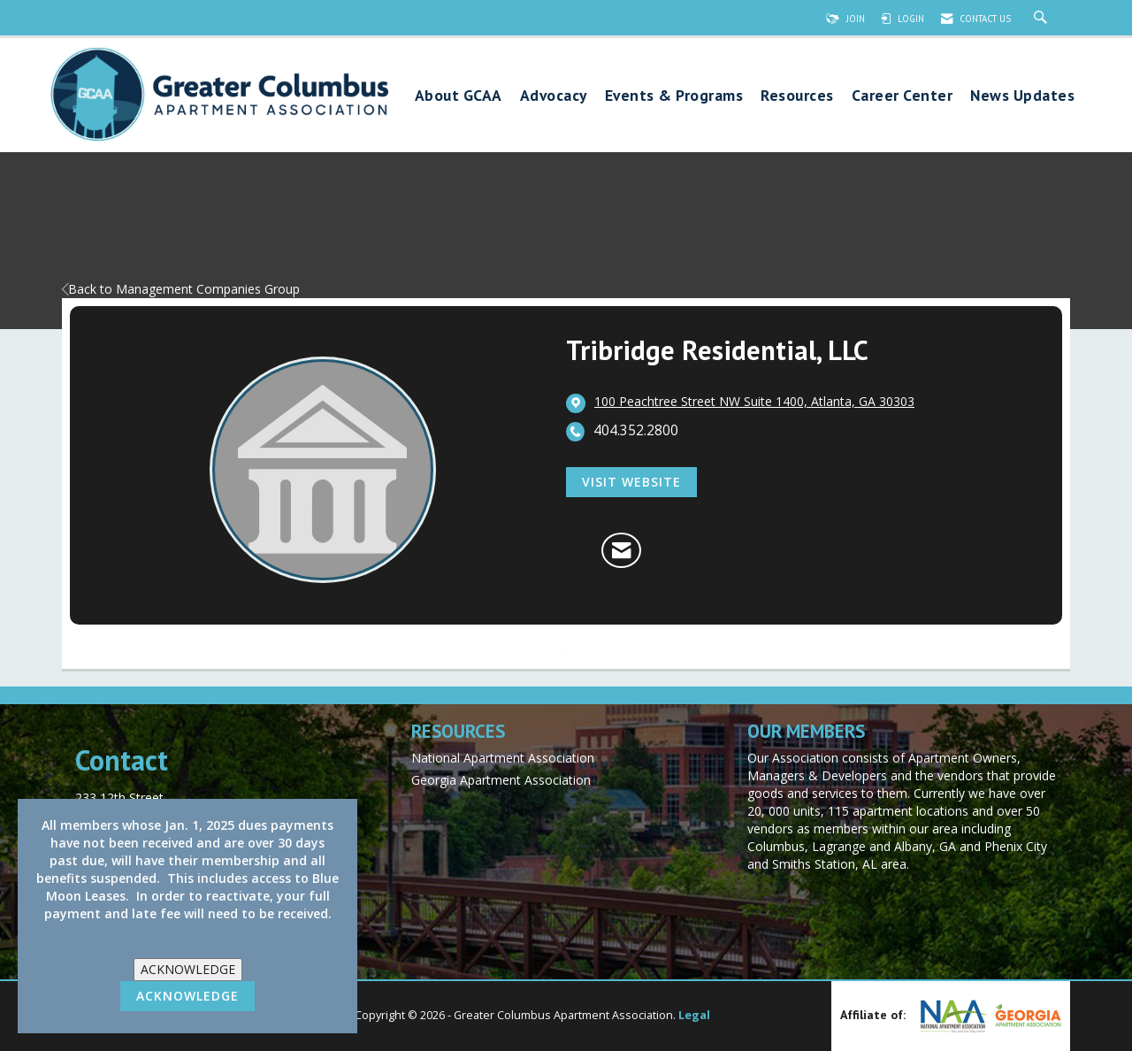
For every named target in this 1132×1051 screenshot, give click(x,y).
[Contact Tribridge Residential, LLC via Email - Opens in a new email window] (621, 550)
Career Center (902, 96)
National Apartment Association (502, 757)
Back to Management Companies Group (181, 288)
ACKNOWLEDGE (188, 969)
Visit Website (631, 481)
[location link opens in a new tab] (754, 402)
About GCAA (458, 96)
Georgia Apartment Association (501, 779)
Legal (694, 1015)
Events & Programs (674, 96)
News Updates (1022, 96)
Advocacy (553, 96)
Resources (797, 96)
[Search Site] (1043, 18)
